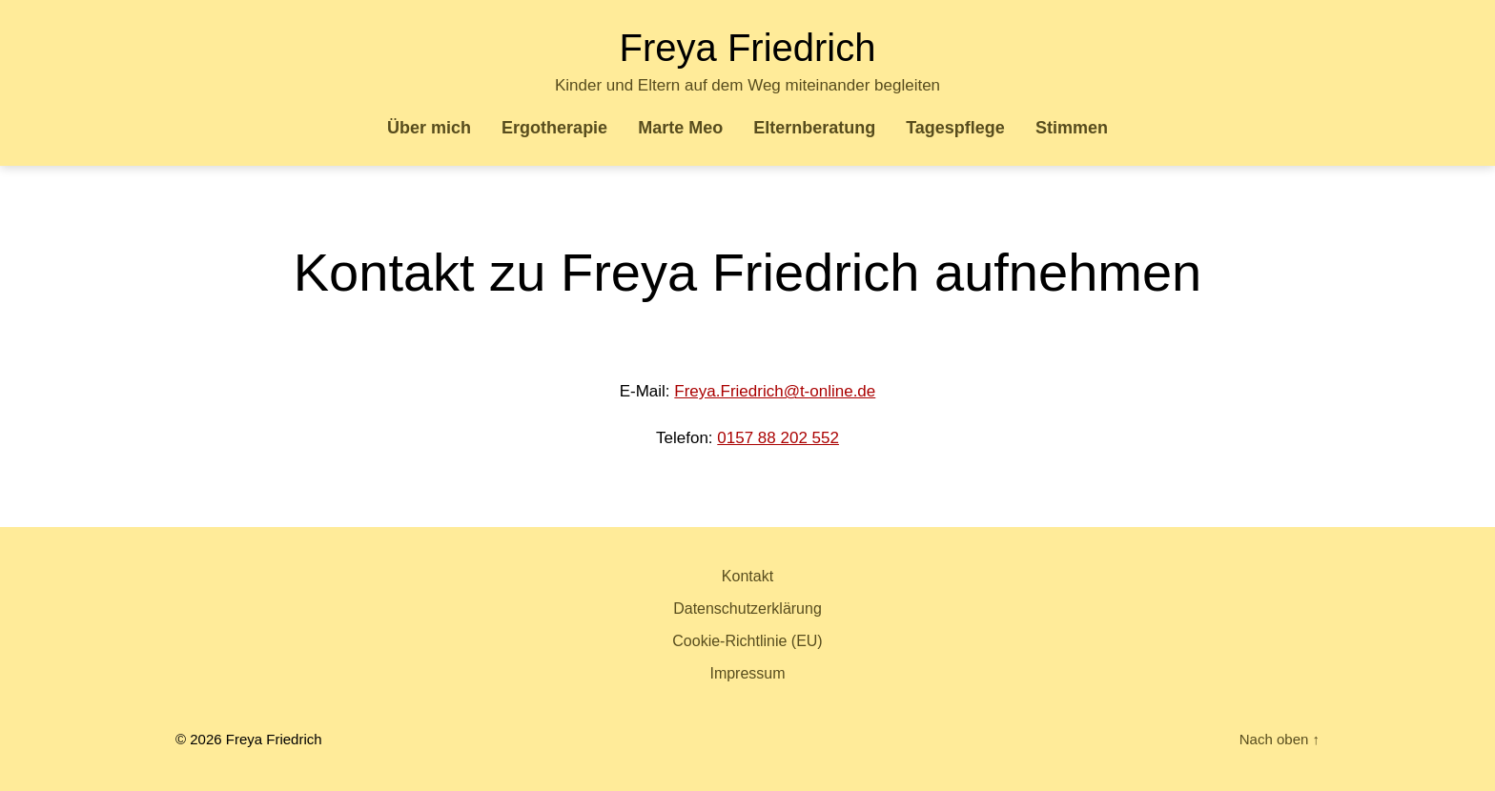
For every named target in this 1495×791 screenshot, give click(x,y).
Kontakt (747, 576)
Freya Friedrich (748, 48)
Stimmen (1071, 127)
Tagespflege (955, 127)
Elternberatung (814, 127)
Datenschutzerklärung (747, 608)
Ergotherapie (554, 127)
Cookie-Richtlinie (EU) (747, 641)
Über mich (429, 127)
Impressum (747, 673)
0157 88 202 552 (778, 438)
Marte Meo (680, 127)
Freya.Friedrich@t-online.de (774, 391)
